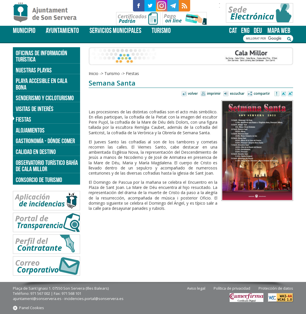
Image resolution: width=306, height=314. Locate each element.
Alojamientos (30, 130)
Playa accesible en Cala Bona (41, 84)
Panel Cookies (31, 307)
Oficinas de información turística (41, 56)
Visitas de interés (34, 108)
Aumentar (290, 94)
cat (233, 30)
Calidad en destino (36, 151)
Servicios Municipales (115, 30)
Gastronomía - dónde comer (45, 140)
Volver (193, 93)
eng (245, 30)
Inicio (93, 73)
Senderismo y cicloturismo (45, 97)
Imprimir (214, 93)
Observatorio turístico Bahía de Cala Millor (47, 166)
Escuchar (237, 93)
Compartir (262, 93)
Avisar (277, 94)
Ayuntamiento (62, 30)
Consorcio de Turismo (39, 179)
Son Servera (47, 13)
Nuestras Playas (34, 70)
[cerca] (265, 38)
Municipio (24, 30)
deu (258, 30)
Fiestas (132, 73)
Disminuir (284, 94)
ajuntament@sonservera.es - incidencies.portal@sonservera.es (68, 298)
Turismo (161, 30)
